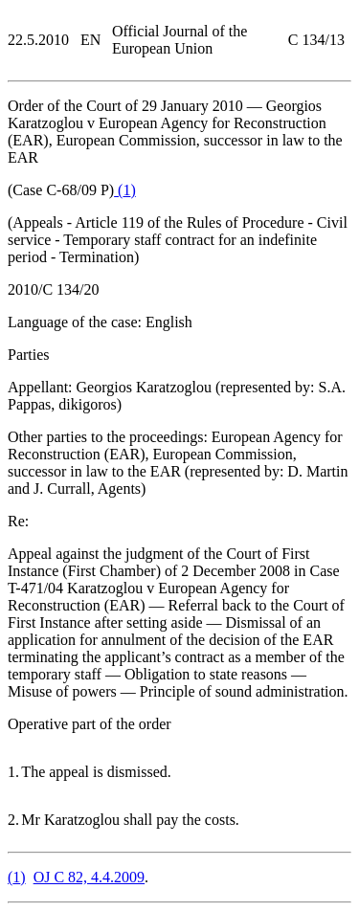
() (125, 190)
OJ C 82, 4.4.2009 (89, 877)
